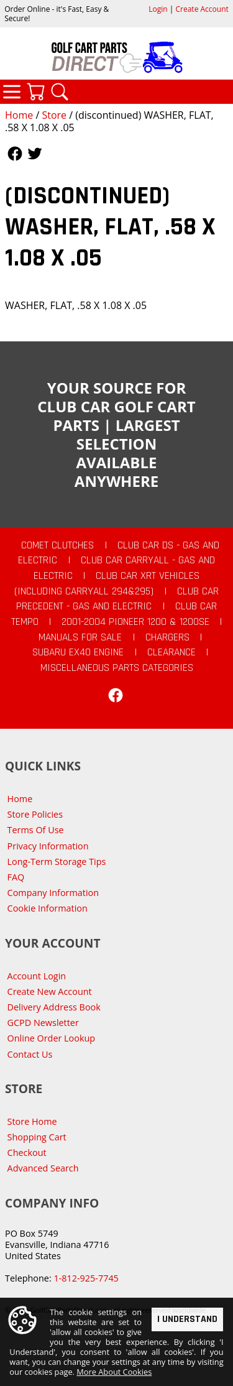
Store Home (32, 1121)
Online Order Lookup (51, 1038)
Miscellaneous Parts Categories (116, 668)
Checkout (27, 1152)
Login (157, 9)
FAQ (16, 877)
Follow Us (15, 154)
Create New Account (49, 991)
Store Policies (35, 814)
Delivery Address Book (54, 1007)
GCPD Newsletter (43, 1022)
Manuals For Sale (80, 637)
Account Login (36, 976)
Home (19, 115)
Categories (12, 91)
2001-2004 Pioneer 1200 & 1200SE (135, 622)
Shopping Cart (36, 1137)
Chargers (167, 637)
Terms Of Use (35, 830)
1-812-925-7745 (85, 1278)
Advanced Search (43, 1168)
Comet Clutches (57, 545)
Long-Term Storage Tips (56, 861)
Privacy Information (48, 846)
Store (54, 115)
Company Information (53, 893)
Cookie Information (47, 908)
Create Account (202, 9)
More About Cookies (114, 1371)
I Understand (187, 1318)
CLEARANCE (171, 652)
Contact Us (30, 1054)
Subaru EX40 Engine (78, 652)
